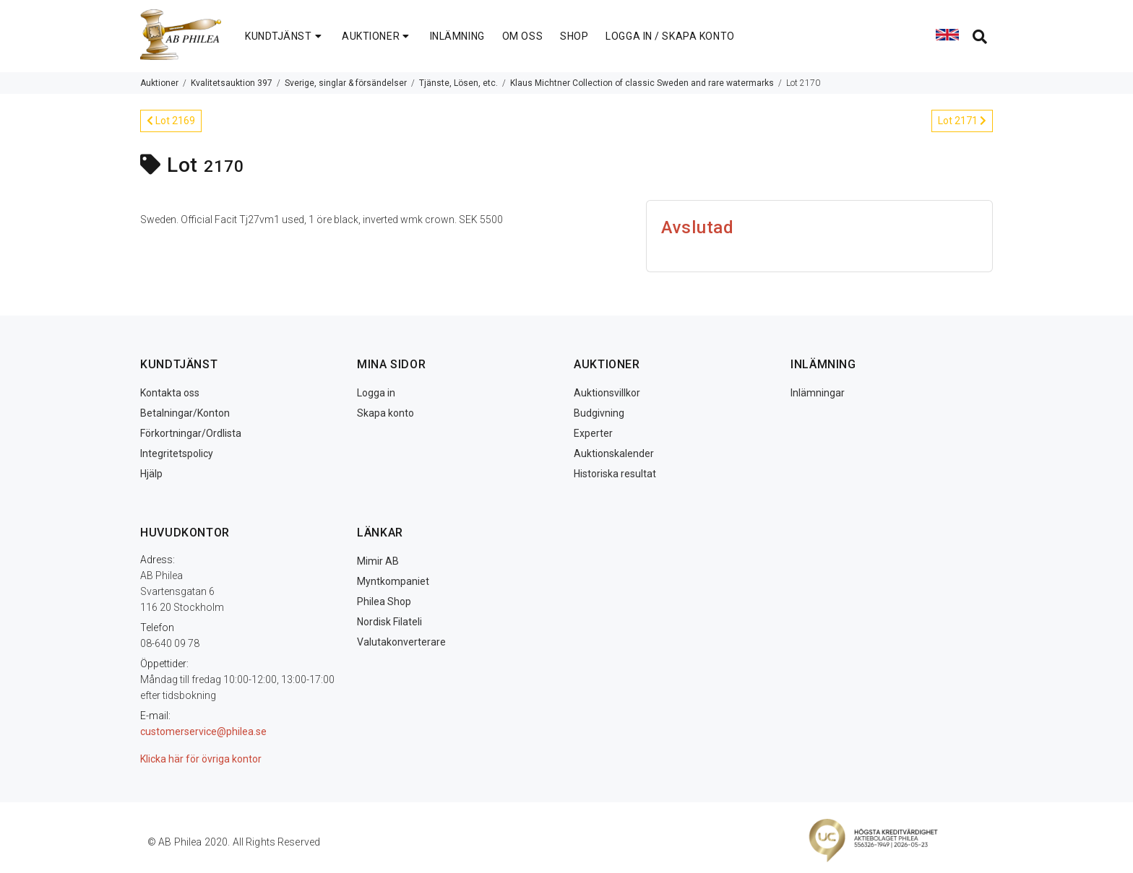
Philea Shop (384, 601)
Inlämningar (817, 393)
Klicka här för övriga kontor (201, 759)
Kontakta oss (169, 393)
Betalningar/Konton (185, 413)
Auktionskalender (614, 453)
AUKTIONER (377, 36)
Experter (593, 433)
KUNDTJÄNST (284, 36)
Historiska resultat (615, 473)
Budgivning (599, 413)
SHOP (574, 36)
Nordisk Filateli (389, 621)
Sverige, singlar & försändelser (346, 83)
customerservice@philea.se (203, 731)
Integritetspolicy (176, 453)
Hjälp (151, 473)
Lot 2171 (962, 120)
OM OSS (522, 36)
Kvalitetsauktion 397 (231, 83)
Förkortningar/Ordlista (190, 433)
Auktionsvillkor (607, 393)
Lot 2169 (171, 120)
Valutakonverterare (401, 642)
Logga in (376, 393)
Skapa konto (385, 413)
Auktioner (159, 83)
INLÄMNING (457, 36)
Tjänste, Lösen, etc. (458, 83)
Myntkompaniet (393, 581)
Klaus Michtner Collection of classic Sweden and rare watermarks (642, 83)
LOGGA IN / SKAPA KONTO (670, 36)
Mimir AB (378, 561)
